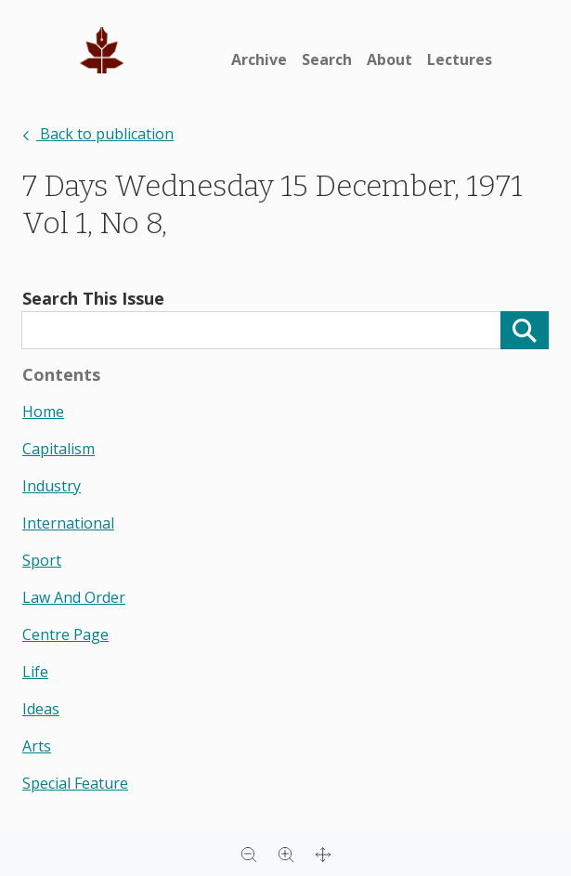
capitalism (58, 448)
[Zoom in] (286, 854)
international (68, 523)
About (389, 59)
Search (327, 59)
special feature (75, 783)
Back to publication (98, 134)
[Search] (524, 330)
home (43, 411)
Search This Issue (93, 298)
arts (36, 746)
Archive (259, 59)
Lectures (459, 59)
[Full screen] (323, 854)
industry (51, 486)
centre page (65, 634)
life (35, 671)
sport (41, 560)
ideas (40, 709)
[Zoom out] (249, 854)
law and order (73, 597)
